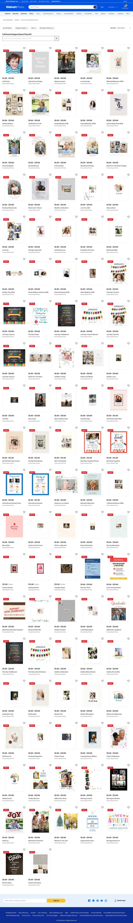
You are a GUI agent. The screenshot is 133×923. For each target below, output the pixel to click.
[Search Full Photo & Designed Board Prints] (28, 38)
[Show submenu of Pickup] (33, 13)
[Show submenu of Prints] (40, 13)
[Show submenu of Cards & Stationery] (54, 13)
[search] (56, 38)
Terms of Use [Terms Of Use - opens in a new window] (26, 915)
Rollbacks (7, 13)
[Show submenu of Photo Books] (92, 13)
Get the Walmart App (13, 915)
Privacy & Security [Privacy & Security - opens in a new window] (38, 915)
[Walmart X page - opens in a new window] (93, 900)
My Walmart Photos (44, 1)
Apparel (103, 13)
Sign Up (56, 900)
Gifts (96, 13)
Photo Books (88, 13)
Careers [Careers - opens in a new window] (33, 913)
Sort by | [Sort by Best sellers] (113, 28)
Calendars (120, 13)
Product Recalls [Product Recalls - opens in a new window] (96, 913)
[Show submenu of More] (130, 13)
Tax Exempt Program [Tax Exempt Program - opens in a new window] (118, 913)
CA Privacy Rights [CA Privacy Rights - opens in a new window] (52, 915)
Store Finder (25, 1)
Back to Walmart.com (11, 1)
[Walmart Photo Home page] (15, 7)
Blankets (79, 13)
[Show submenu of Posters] (61, 13)
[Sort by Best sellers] (123, 28)
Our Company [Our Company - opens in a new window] (42, 913)
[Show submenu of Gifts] (98, 13)
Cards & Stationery (48, 13)
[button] (14, 48)
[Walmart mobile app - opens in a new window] (120, 900)
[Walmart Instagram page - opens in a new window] (106, 900)
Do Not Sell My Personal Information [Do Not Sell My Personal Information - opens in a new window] (91, 915)
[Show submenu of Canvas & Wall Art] (74, 13)
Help (102, 7)
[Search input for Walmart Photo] (60, 7)
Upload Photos (56, 1)
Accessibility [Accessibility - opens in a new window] (108, 913)
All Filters (7, 28)
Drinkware (111, 13)
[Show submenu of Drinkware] (115, 13)
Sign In (125, 1)
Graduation (24, 13)
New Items (15, 13)
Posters (58, 13)
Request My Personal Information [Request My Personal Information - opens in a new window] (116, 915)
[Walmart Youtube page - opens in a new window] (102, 900)
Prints (38, 13)
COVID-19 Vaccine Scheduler (79, 913)
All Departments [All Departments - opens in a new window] (11, 913)
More (127, 13)
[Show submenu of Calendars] (124, 13)
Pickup (31, 13)
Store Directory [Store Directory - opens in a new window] (23, 913)
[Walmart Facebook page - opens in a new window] (89, 900)
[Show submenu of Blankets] (82, 13)
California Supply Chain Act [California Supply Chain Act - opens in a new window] (68, 915)
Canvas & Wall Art (68, 13)
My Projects (33, 1)
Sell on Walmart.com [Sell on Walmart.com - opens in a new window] (56, 913)
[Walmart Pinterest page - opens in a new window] (97, 900)
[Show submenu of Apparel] (106, 13)
